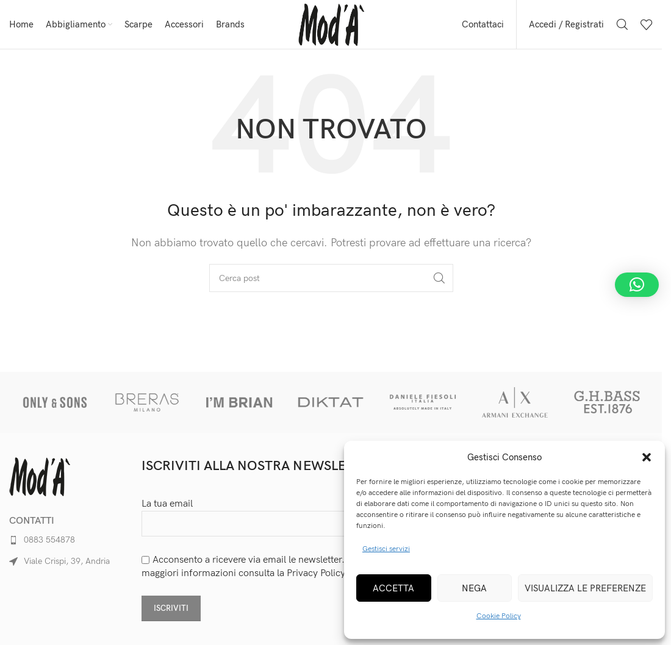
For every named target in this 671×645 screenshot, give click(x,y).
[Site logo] (331, 24)
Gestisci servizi (386, 549)
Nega (474, 588)
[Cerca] (622, 24)
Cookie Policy (498, 616)
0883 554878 (49, 540)
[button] (646, 457)
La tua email (265, 513)
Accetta (393, 588)
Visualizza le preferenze (585, 588)
